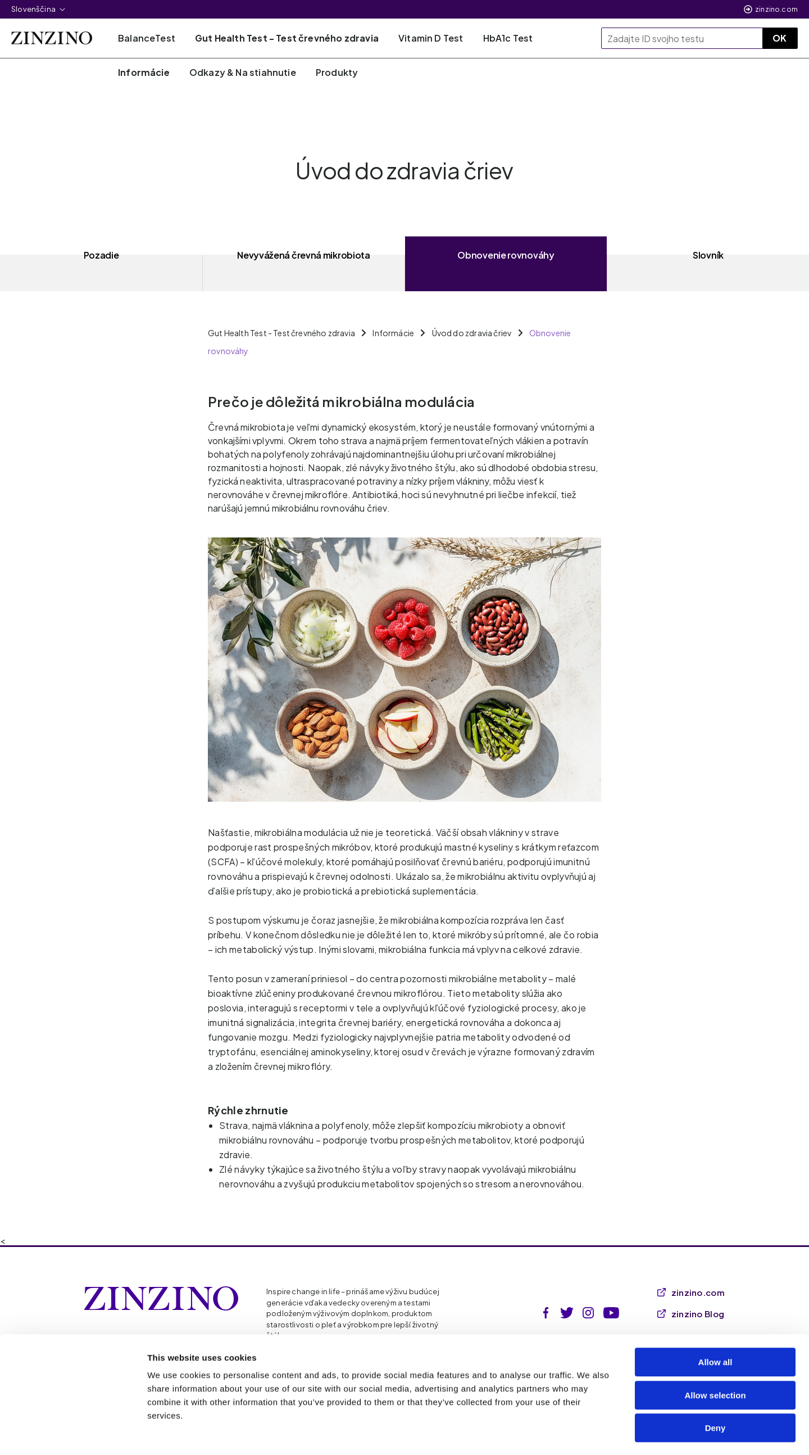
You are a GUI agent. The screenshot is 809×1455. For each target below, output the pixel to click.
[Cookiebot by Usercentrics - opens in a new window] (73, 1433)
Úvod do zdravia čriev (472, 333)
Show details (589, 1433)
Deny (715, 1383)
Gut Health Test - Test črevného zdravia (281, 333)
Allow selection (715, 1350)
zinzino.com (776, 9)
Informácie (393, 333)
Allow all (715, 1317)
